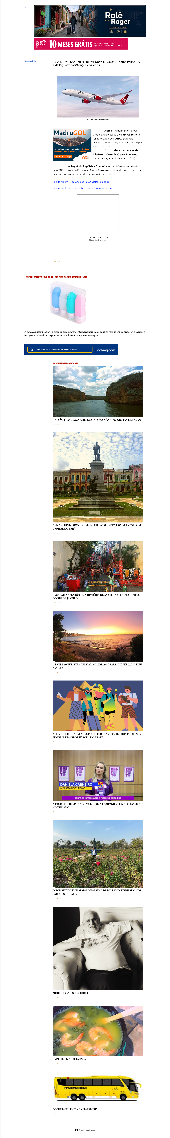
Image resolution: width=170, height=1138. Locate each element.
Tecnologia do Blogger (85, 1130)
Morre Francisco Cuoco (70, 993)
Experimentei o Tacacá (69, 1059)
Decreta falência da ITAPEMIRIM (75, 1109)
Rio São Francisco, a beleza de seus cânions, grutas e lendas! (97, 419)
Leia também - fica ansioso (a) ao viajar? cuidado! (81, 182)
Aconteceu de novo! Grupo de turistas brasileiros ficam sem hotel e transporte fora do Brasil (97, 735)
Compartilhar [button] (30, 61)
